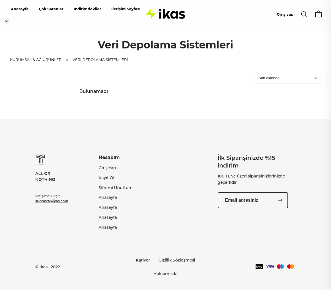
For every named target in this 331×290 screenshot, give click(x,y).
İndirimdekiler (87, 9)
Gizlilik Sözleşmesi (177, 260)
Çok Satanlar (51, 9)
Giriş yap (285, 14)
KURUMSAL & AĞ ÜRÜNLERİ (41, 63)
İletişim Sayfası (125, 9)
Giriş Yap (107, 167)
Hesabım (109, 157)
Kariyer (143, 260)
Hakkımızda (165, 273)
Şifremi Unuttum (115, 187)
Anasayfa (19, 9)
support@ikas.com (51, 201)
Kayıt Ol (106, 177)
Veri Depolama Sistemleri (100, 63)
